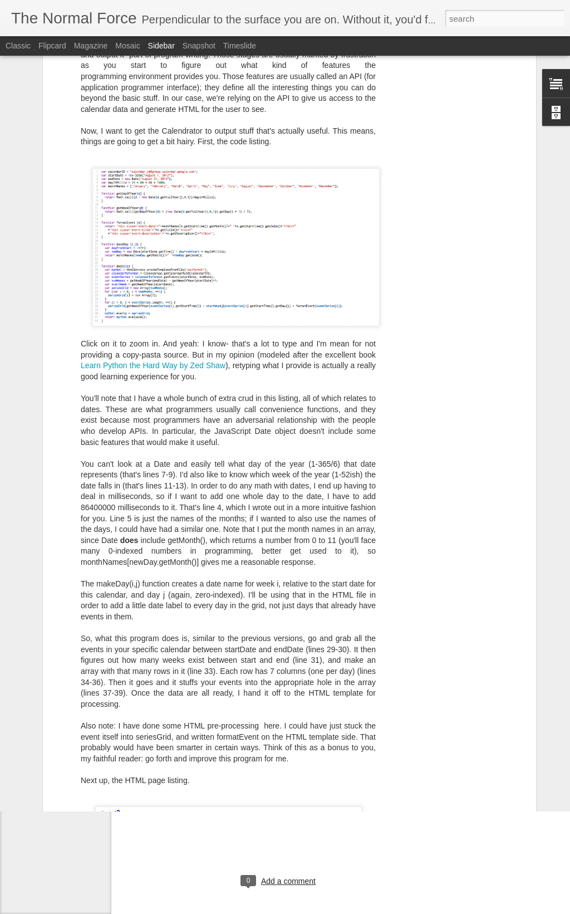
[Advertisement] (279, 835)
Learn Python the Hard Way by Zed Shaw (153, 269)
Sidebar (161, 45)
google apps (241, 763)
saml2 (355, 763)
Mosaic (127, 45)
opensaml (284, 763)
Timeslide (239, 45)
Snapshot (199, 45)
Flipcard (52, 45)
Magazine (91, 45)
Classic (18, 45)
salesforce (323, 763)
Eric (322, 748)
